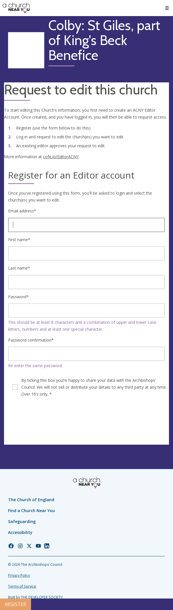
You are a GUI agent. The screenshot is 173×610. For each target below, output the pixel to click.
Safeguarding (22, 521)
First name (19, 239)
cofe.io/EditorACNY (61, 156)
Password (18, 296)
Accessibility (20, 532)
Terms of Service (22, 586)
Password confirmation (31, 340)
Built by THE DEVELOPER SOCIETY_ (36, 597)
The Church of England (31, 499)
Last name (19, 268)
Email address (22, 211)
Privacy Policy (19, 575)
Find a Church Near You (31, 510)
